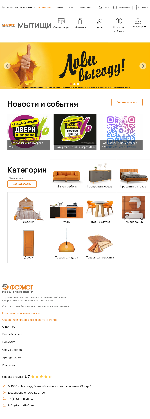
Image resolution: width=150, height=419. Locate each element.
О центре (8, 326)
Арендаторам (11, 357)
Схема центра (12, 350)
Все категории (22, 184)
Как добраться (12, 334)
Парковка (8, 342)
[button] (71, 84)
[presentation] (7, 65)
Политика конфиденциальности (21, 313)
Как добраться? (44, 7)
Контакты (8, 365)
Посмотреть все (126, 102)
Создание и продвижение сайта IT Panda (29, 320)
